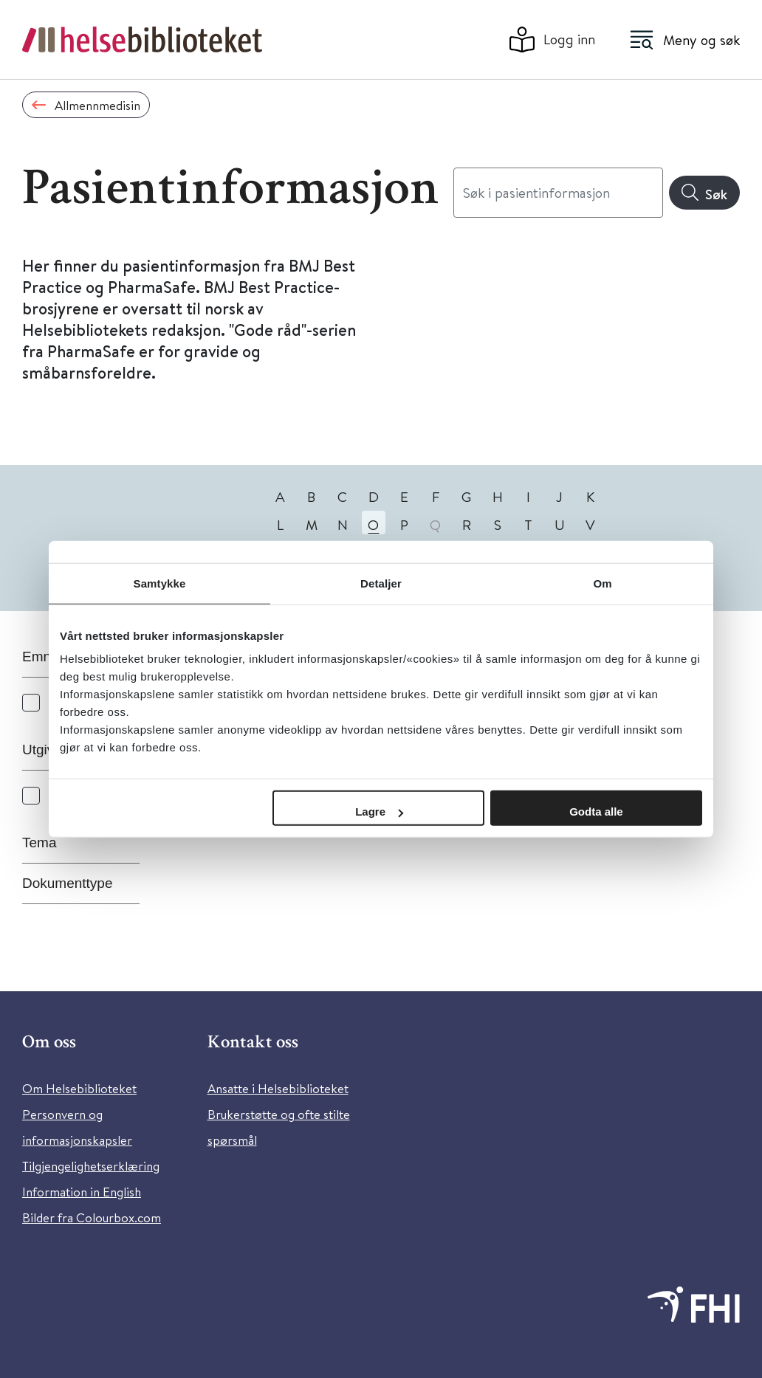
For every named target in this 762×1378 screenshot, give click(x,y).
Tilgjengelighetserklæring (90, 1165)
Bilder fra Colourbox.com (91, 1217)
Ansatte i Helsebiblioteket (278, 1088)
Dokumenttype (67, 883)
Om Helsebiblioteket (79, 1088)
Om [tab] (602, 582)
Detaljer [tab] (381, 582)
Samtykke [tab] (160, 582)
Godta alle (596, 811)
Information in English (81, 1191)
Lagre (379, 811)
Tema (39, 842)
